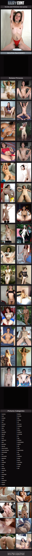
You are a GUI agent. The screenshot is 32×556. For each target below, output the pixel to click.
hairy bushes (5, 448)
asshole (3, 424)
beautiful (4, 432)
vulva (18, 466)
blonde (19, 414)
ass (2, 422)
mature (19, 444)
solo (3, 472)
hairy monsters (5, 450)
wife (18, 468)
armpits (3, 418)
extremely (19, 434)
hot (2, 454)
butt (18, 418)
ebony (18, 430)
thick (3, 476)
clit (18, 422)
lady (3, 460)
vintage (19, 464)
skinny (3, 468)
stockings (4, 474)
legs (18, 438)
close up (19, 424)
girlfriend (4, 440)
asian (3, 420)
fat (18, 436)
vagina (3, 484)
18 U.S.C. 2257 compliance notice (16, 554)
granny (3, 446)
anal (3, 416)
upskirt (3, 482)
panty (18, 458)
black (3, 436)
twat (3, 478)
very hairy (19, 462)
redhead (4, 462)
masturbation (20, 442)
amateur (4, 414)
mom (18, 448)
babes (3, 426)
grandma (4, 444)
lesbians (19, 440)
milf (18, 446)
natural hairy (20, 450)
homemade (4, 452)
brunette (19, 416)
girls (3, 442)
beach (3, 430)
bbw (3, 428)
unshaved (4, 480)
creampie (19, 426)
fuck (3, 438)
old (18, 452)
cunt (18, 428)
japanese (4, 458)
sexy (3, 466)
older (18, 454)
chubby (19, 420)
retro (3, 464)
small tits (4, 470)
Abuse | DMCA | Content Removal (16, 553)
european (19, 432)
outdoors (19, 456)
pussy (18, 460)
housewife (4, 456)
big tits (3, 434)
